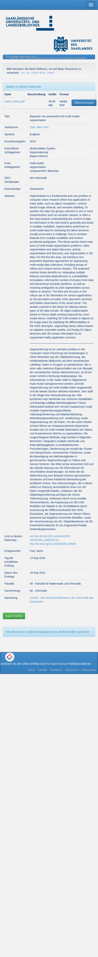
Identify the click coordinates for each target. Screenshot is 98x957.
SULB (31, 669)
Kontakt (42, 669)
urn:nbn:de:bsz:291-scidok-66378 (50, 536)
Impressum (71, 669)
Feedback (56, 669)
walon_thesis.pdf (14, 101)
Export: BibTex (14, 615)
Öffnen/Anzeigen (84, 102)
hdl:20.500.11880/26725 (44, 540)
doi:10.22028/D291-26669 (37, 73)
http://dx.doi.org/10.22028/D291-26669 (53, 543)
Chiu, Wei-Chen (39, 127)
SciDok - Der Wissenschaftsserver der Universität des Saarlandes (48, 57)
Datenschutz (88, 669)
